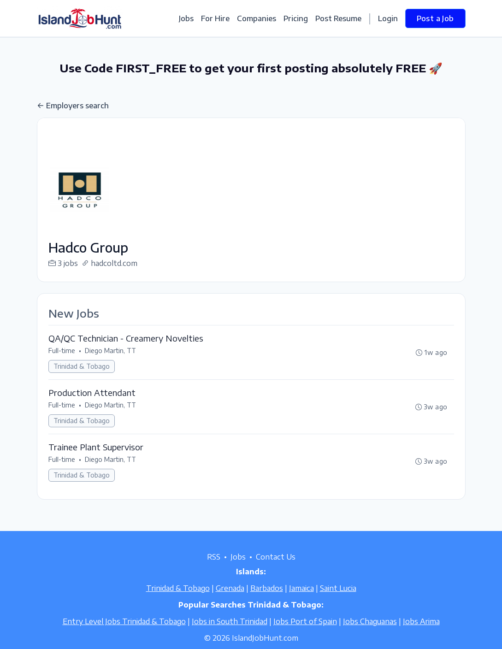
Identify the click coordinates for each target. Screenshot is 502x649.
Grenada (230, 588)
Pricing (295, 18)
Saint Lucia (338, 588)
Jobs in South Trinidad (229, 621)
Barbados (266, 588)
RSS (213, 556)
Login (388, 18)
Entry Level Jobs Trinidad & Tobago (124, 621)
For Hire (215, 18)
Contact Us (275, 556)
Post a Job (435, 18)
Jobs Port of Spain (305, 621)
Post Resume (338, 18)
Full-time (61, 350)
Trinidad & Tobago (81, 366)
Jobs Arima (421, 621)
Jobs (186, 18)
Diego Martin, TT (110, 350)
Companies (256, 18)
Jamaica (301, 588)
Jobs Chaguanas (370, 621)
